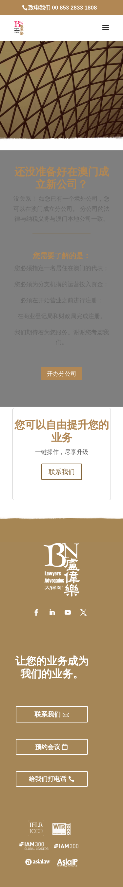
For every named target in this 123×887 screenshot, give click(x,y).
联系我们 (62, 471)
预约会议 (47, 747)
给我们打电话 (47, 778)
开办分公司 (61, 373)
